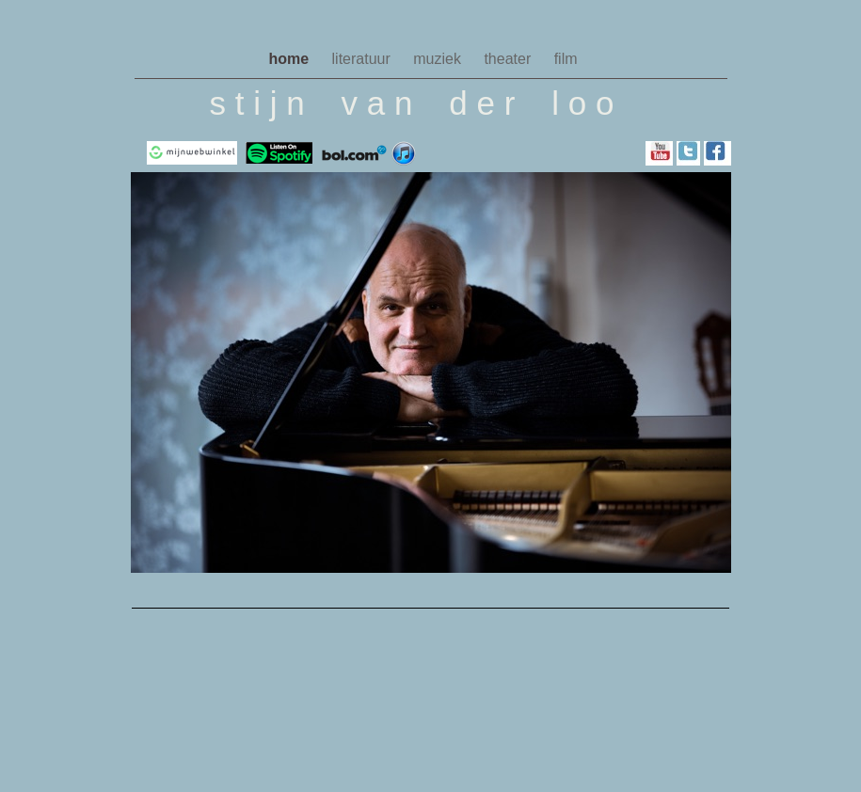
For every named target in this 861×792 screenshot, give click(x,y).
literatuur (363, 59)
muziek (439, 59)
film (566, 59)
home (290, 59)
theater (509, 59)
